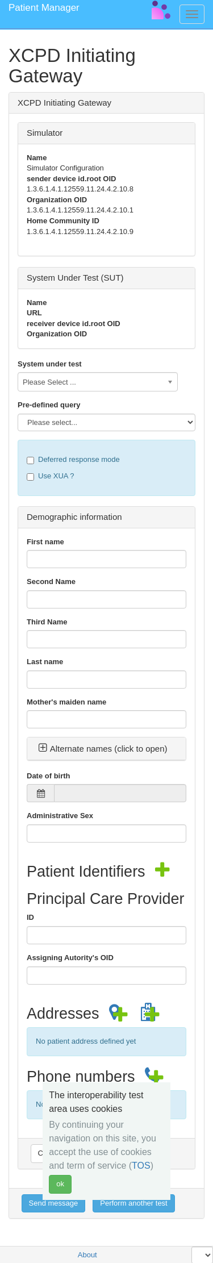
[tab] (106, 748)
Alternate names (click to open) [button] (103, 748)
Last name (45, 661)
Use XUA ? (50, 476)
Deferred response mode (73, 459)
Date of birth (48, 776)
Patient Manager (44, 7)
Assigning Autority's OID (70, 957)
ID (30, 917)
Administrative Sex (60, 815)
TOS (141, 1165)
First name (45, 541)
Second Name (51, 581)
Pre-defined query (49, 405)
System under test (50, 364)
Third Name (47, 622)
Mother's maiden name (66, 702)
